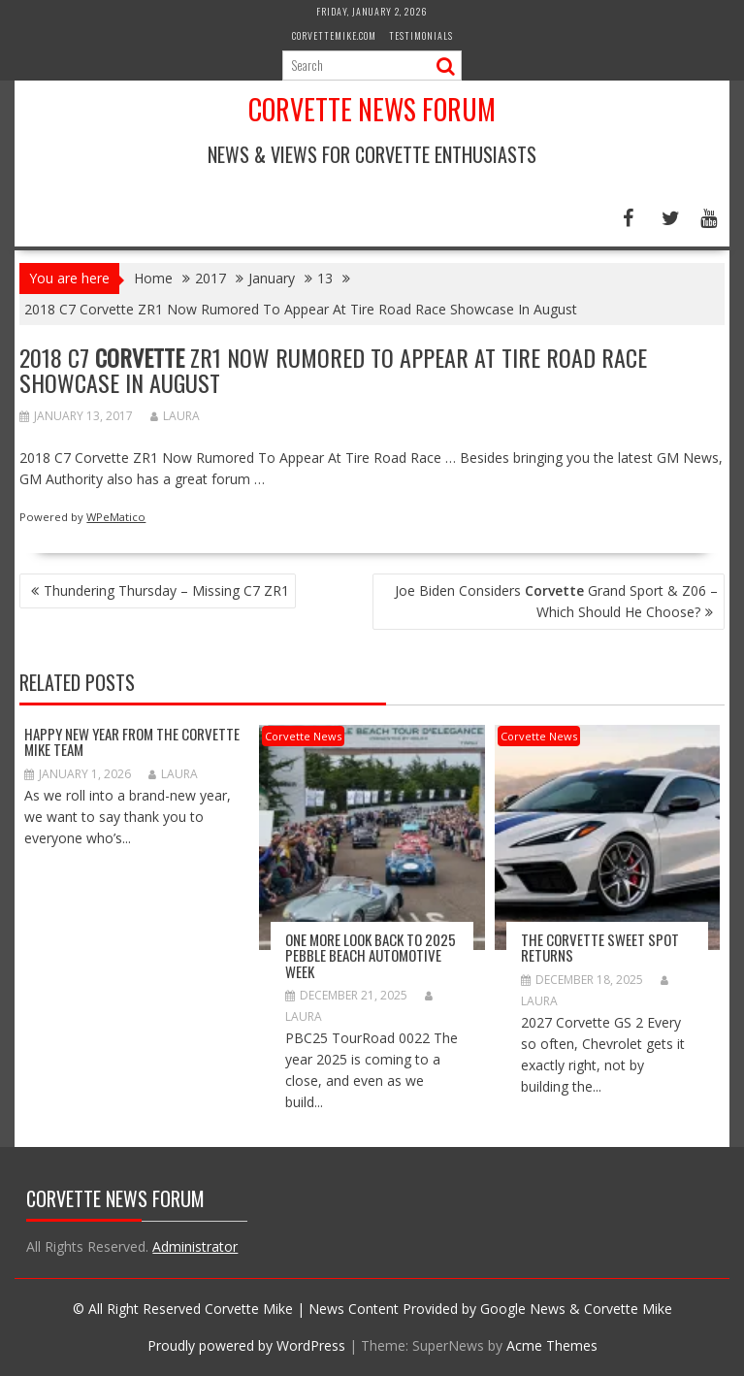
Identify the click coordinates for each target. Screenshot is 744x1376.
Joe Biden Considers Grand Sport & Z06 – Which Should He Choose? (556, 601)
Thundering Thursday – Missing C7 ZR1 (166, 590)
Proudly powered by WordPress (246, 1345)
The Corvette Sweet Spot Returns (600, 947)
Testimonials (421, 35)
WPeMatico (116, 516)
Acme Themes (552, 1345)
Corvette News (303, 736)
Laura (175, 416)
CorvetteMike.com (334, 35)
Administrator (195, 1246)
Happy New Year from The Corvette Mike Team (132, 742)
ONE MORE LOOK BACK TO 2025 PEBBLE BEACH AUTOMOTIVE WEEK (370, 955)
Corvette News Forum (372, 109)
